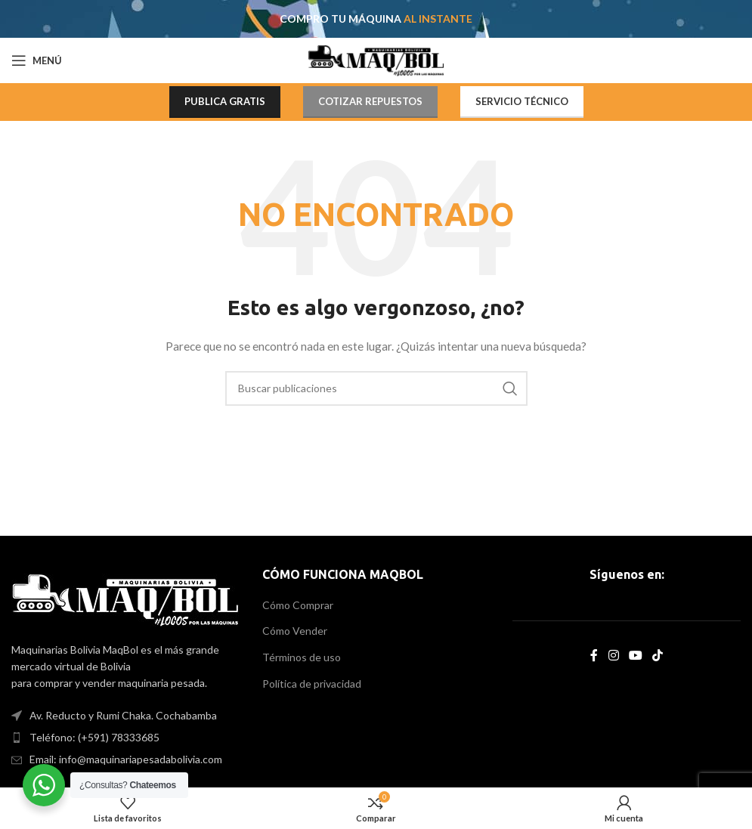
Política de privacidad (311, 683)
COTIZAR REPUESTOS (370, 101)
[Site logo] (376, 59)
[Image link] (125, 598)
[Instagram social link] (613, 655)
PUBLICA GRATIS (224, 101)
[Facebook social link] (594, 655)
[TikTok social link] (657, 655)
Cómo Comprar (297, 605)
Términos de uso (301, 657)
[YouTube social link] (635, 655)
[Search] (376, 388)
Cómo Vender (294, 630)
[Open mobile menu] (37, 60)
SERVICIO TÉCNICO (521, 101)
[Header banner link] (376, 19)
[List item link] (125, 737)
